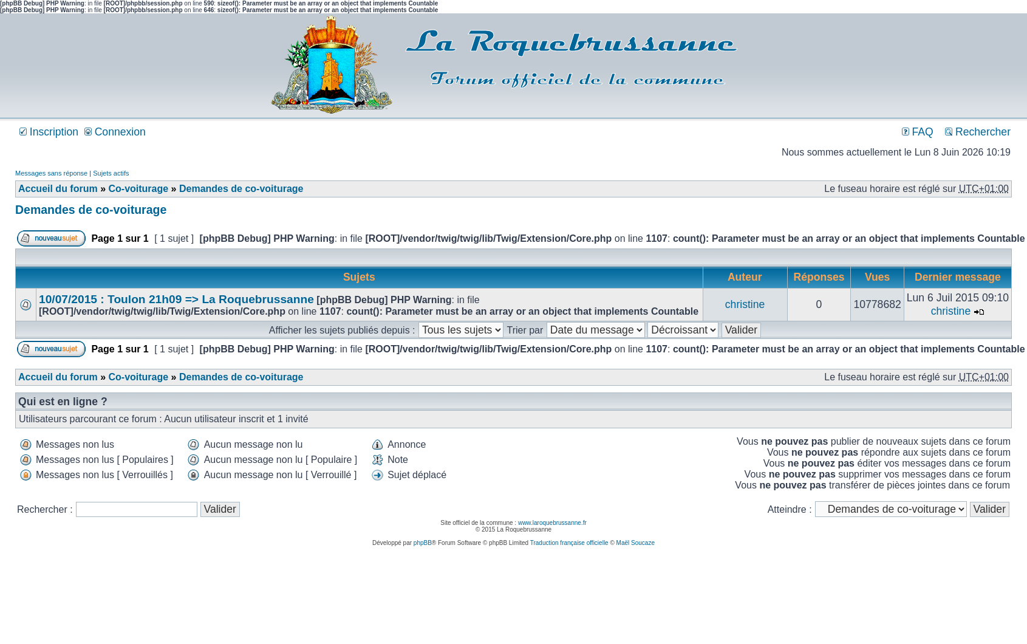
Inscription (48, 132)
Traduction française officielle (569, 543)
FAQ (917, 132)
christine (745, 304)
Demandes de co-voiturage (241, 188)
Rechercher (978, 132)
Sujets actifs (111, 173)
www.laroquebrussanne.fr (552, 522)
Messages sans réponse (51, 173)
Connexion (115, 132)
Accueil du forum (58, 188)
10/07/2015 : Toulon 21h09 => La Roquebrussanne (176, 299)
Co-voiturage (138, 188)
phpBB (423, 543)
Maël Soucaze (635, 543)
